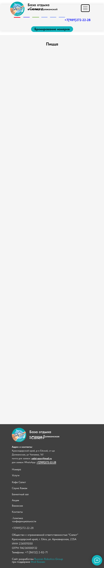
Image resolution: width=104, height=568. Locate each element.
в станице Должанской (43, 9)
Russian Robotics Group (48, 559)
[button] (52, 29)
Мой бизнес (38, 561)
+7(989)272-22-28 (46, 462)
